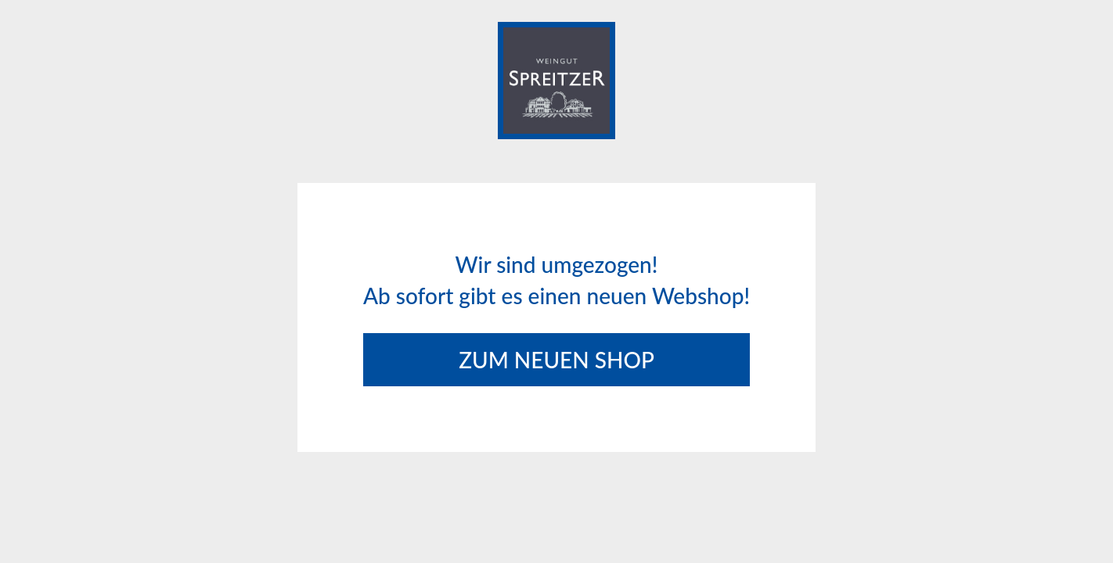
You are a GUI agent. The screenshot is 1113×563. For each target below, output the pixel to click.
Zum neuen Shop (556, 359)
